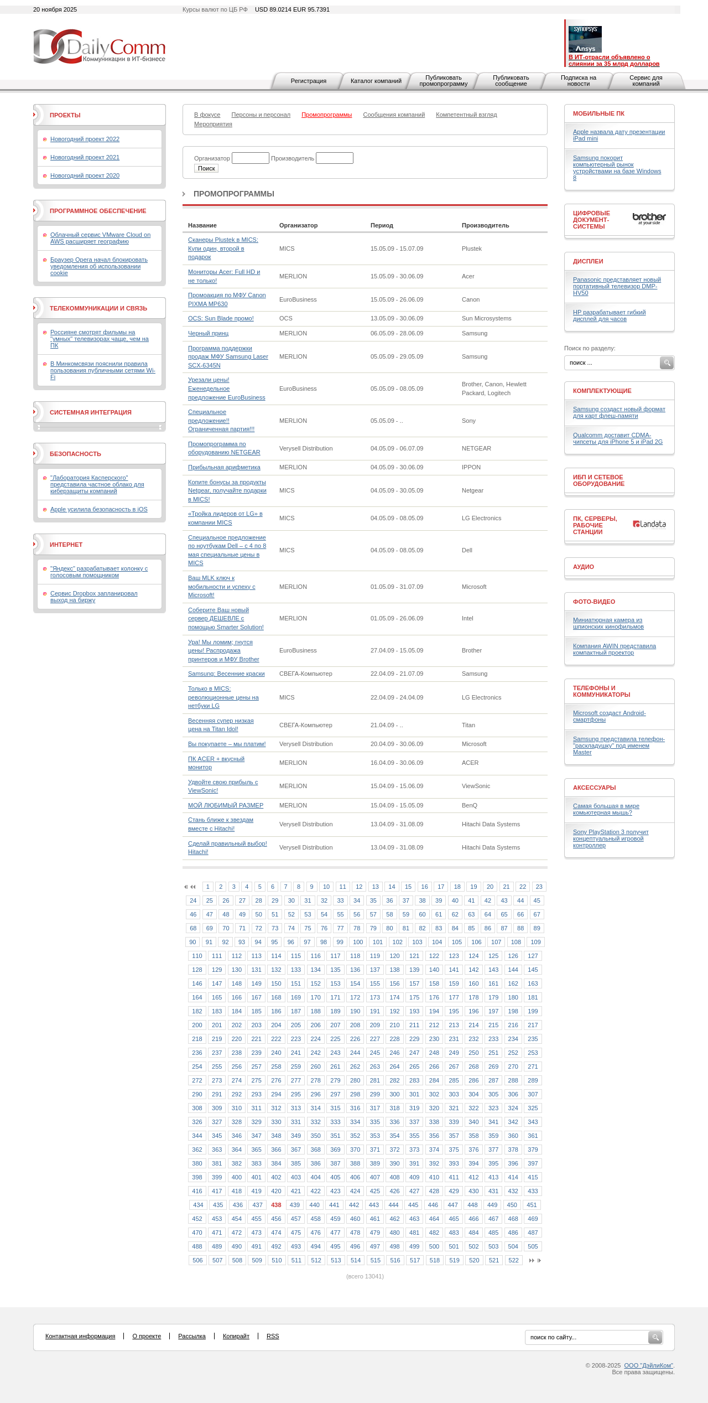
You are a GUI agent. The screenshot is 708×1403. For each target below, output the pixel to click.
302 (434, 1094)
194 (434, 1011)
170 (316, 997)
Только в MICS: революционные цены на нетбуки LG (223, 697)
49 (242, 914)
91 (209, 942)
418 (237, 1191)
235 (533, 1039)
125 (493, 955)
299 (375, 1094)
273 (217, 1080)
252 (513, 1052)
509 (257, 1260)
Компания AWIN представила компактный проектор (614, 649)
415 (533, 1177)
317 (375, 1108)
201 (217, 1025)
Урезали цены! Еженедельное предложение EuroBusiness (227, 388)
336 (394, 1122)
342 (513, 1122)
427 (414, 1191)
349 (296, 1135)
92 (225, 942)
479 (375, 1232)
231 (454, 1039)
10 (326, 886)
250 (473, 1052)
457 (296, 1218)
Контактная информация (80, 1336)
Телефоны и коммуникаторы (602, 691)
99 (340, 942)
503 (493, 1246)
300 (394, 1094)
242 (316, 1052)
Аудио (583, 566)
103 (417, 942)
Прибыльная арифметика (224, 467)
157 (414, 983)
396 (513, 1163)
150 (276, 983)
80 (389, 928)
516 (395, 1260)
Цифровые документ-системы (591, 220)
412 (473, 1177)
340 (473, 1122)
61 (438, 914)
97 (307, 942)
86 (488, 928)
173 (375, 997)
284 (434, 1080)
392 (434, 1163)
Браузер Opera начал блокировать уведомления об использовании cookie (99, 266)
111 (217, 955)
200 (197, 1025)
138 (394, 969)
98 (323, 942)
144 (513, 969)
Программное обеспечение (98, 211)
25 (209, 900)
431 (493, 1191)
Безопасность (75, 454)
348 (276, 1135)
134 (316, 969)
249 (454, 1052)
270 (513, 1066)
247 (414, 1052)
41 (471, 900)
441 (334, 1205)
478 (355, 1232)
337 (414, 1122)
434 (198, 1205)
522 (514, 1260)
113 (256, 955)
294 (276, 1094)
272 (197, 1080)
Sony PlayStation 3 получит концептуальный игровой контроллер (611, 838)
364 (237, 1149)
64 (488, 914)
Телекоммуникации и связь (98, 308)
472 (237, 1232)
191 (375, 1011)
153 (335, 983)
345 (217, 1135)
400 (237, 1177)
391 (414, 1163)
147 (217, 983)
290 (197, 1094)
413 (493, 1177)
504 (513, 1246)
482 (434, 1232)
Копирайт (236, 1336)
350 (316, 1135)
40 (455, 900)
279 (335, 1080)
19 (473, 886)
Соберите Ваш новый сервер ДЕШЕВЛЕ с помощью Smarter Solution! (226, 618)
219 (217, 1039)
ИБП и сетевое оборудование (598, 480)
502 (473, 1246)
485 (493, 1232)
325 (533, 1108)
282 (394, 1080)
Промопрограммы (234, 193)
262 (355, 1066)
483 (454, 1232)
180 (513, 997)
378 (513, 1149)
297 (335, 1094)
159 (454, 983)
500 (434, 1246)
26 (225, 900)
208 (355, 1025)
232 (473, 1039)
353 (375, 1135)
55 (340, 914)
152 (316, 983)
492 (276, 1246)
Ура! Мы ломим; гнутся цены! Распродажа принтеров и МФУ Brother (223, 650)
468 (513, 1218)
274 (237, 1080)
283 (414, 1080)
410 (434, 1177)
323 (493, 1108)
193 (414, 1011)
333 (335, 1122)
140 (434, 969)
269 (493, 1066)
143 (493, 969)
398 (197, 1177)
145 (533, 969)
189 (335, 1011)
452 (197, 1218)
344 (197, 1135)
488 (197, 1246)
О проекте (146, 1336)
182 (197, 1011)
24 (193, 900)
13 (375, 886)
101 (378, 942)
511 (296, 1260)
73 (275, 928)
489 (217, 1246)
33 (340, 900)
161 (493, 983)
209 (375, 1025)
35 (373, 900)
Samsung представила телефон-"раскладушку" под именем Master (619, 745)
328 (237, 1122)
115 (296, 955)
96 (291, 942)
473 (256, 1232)
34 (356, 900)
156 (394, 983)
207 (335, 1025)
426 (394, 1191)
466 (473, 1218)
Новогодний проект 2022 (84, 139)
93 (241, 942)
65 (504, 914)
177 (454, 997)
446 (433, 1205)
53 (307, 914)
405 (335, 1177)
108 (516, 942)
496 (355, 1246)
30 (291, 900)
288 (513, 1080)
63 (471, 914)
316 (355, 1108)
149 (256, 983)
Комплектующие (602, 390)
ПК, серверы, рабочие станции (595, 525)
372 (394, 1149)
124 (473, 955)
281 (375, 1080)
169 (296, 997)
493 (296, 1246)
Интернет (66, 544)
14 (391, 886)
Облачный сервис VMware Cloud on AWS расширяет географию (100, 238)
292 (237, 1094)
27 (242, 900)
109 (535, 942)
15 (408, 886)
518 (435, 1260)
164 (197, 997)
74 (291, 928)
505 (533, 1246)
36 (389, 900)
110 (197, 955)
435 (218, 1205)
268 (473, 1066)
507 (217, 1260)
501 (454, 1246)
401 (256, 1177)
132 (276, 969)
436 (238, 1205)
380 (197, 1163)
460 (355, 1218)
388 (355, 1163)
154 (355, 983)
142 (473, 969)
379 (533, 1149)
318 (394, 1108)
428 (434, 1191)
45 (537, 900)
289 (533, 1080)
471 (217, 1232)
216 (513, 1025)
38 (422, 900)
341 (493, 1122)
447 (452, 1205)
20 (490, 886)
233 (493, 1039)
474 (276, 1232)
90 (192, 942)
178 (473, 997)
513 (336, 1260)
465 (454, 1218)
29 (275, 900)
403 (296, 1177)
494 (316, 1246)
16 (424, 886)
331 (296, 1122)
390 (394, 1163)
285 (454, 1080)
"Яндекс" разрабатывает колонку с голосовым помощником (99, 571)
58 (389, 914)
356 (434, 1135)
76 (324, 928)
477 (335, 1232)
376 (473, 1149)
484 (473, 1232)
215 (493, 1025)
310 (237, 1108)
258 (276, 1066)
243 (335, 1052)
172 (355, 997)
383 (256, 1163)
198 (513, 1011)
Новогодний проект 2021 (84, 157)
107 (496, 942)
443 (374, 1205)
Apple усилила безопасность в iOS (99, 509)
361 (533, 1135)
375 (454, 1149)
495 (335, 1246)
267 (454, 1066)
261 (335, 1066)
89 (537, 928)
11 (343, 886)
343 (533, 1122)
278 (316, 1080)
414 (513, 1177)
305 (493, 1094)
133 (296, 969)
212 (434, 1025)
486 (513, 1232)
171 (335, 997)
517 (415, 1260)
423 (335, 1191)
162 (513, 983)
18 (457, 886)
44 (520, 900)
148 (237, 983)
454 (237, 1218)
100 (358, 942)
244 (355, 1052)
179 (493, 997)
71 (242, 928)
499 (414, 1246)
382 (237, 1163)
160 (473, 983)
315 (335, 1108)
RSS (273, 1336)
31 (307, 900)
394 (473, 1163)
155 (375, 983)
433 (533, 1191)
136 (355, 969)
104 (437, 942)
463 (414, 1218)
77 (340, 928)
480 (394, 1232)
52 (291, 914)
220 (237, 1039)
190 (355, 1011)
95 (274, 942)
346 (237, 1135)
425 (375, 1191)
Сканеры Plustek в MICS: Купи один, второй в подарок (223, 248)
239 (256, 1052)
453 (217, 1218)
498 (394, 1246)
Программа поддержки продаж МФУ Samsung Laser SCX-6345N (228, 357)
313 (296, 1108)
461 (375, 1218)
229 (414, 1039)
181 (533, 997)
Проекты (65, 115)
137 (375, 969)
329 (256, 1122)
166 (237, 997)
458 (316, 1218)
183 (217, 1011)
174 (394, 997)
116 (316, 955)
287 (493, 1080)
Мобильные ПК (598, 113)
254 (197, 1066)
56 (356, 914)
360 (513, 1135)
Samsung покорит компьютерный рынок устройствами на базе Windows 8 (617, 167)
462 (394, 1218)
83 (438, 928)
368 (316, 1149)
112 (237, 955)
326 (197, 1122)
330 (276, 1122)
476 (316, 1232)
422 (316, 1191)
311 (256, 1108)
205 (296, 1025)
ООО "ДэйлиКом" (648, 1365)
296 (316, 1094)
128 (197, 969)
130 (237, 969)
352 (355, 1135)
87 (504, 928)
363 (217, 1149)
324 (513, 1108)
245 (375, 1052)
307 (533, 1094)
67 (537, 914)
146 (197, 983)
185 (256, 1011)
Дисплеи (588, 261)
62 (455, 914)
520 (474, 1260)
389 (375, 1163)
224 (316, 1039)
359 (493, 1135)
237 (217, 1052)
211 (414, 1025)
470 (197, 1232)
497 (375, 1246)
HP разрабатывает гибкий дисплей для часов (609, 315)
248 (434, 1052)
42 (488, 900)
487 (533, 1232)
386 (316, 1163)
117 (335, 955)
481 (414, 1232)
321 (454, 1108)
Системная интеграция (91, 412)
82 (422, 928)
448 (472, 1205)
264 (394, 1066)
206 (316, 1025)
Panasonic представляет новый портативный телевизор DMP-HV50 (617, 286)
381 (217, 1163)
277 (296, 1080)
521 (494, 1260)
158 (434, 983)
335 (375, 1122)
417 (217, 1191)
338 (434, 1122)
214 (473, 1025)
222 (276, 1039)
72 (259, 928)
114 (276, 955)
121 (414, 955)
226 (355, 1039)
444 (393, 1205)
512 (316, 1260)
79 (373, 928)
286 (473, 1080)
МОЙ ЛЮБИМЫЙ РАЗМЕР (225, 805)
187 (296, 1011)
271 (533, 1066)
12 (359, 886)
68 (193, 928)
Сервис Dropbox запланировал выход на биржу (94, 596)
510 (277, 1260)
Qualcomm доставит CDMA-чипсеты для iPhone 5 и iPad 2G (618, 438)
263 (375, 1066)
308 (197, 1108)
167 (256, 997)
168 (276, 997)
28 (259, 900)
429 (454, 1191)
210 (394, 1025)
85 (471, 928)
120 (394, 955)
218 (197, 1039)
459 (335, 1218)
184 (237, 1011)
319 (414, 1108)
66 (520, 914)
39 (438, 900)
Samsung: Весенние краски (226, 673)
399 (217, 1177)
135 (335, 969)
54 (324, 914)
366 (276, 1149)
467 (493, 1218)
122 (434, 955)
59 (406, 914)
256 (237, 1066)
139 (414, 969)
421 (296, 1191)
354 (394, 1135)
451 (532, 1205)
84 (455, 928)
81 (406, 928)
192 (394, 1011)
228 (394, 1039)
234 (513, 1039)
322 (473, 1108)
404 (316, 1177)
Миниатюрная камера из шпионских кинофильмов (608, 623)
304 (473, 1094)
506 (197, 1260)
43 (504, 900)
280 (355, 1080)
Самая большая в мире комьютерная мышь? (606, 809)
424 (355, 1191)
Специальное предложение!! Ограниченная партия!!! (221, 420)
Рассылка (192, 1336)
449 (492, 1205)
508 (237, 1260)
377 (493, 1149)
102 (398, 942)
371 (375, 1149)
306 (513, 1094)
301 (414, 1094)
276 (276, 1080)
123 (454, 955)
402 (276, 1177)
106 (476, 942)
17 (441, 886)
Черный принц (208, 333)
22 (522, 886)
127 (533, 955)
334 (355, 1122)
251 (493, 1052)
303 (454, 1094)
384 (276, 1163)
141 (454, 969)
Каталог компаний (376, 80)
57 (373, 914)
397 (533, 1163)
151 (296, 983)
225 (335, 1039)
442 (354, 1205)
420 (276, 1191)
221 (256, 1039)
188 (316, 1011)
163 (533, 983)
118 (355, 955)
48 (225, 914)
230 (434, 1039)
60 (422, 914)
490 (237, 1246)
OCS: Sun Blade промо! (221, 318)
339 (454, 1122)
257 (256, 1066)
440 (315, 1205)
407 (375, 1177)
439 (295, 1205)
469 (533, 1218)
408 (394, 1177)
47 (209, 914)
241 (296, 1052)
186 (276, 1011)
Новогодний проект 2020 (84, 175)
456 (276, 1218)
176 (434, 997)
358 (473, 1135)
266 (434, 1066)
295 (296, 1094)
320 (434, 1108)
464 (434, 1218)
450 (512, 1205)
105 (457, 942)
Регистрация (308, 80)
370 (355, 1149)
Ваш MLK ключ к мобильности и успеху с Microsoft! (222, 586)
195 (454, 1011)
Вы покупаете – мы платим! (227, 744)
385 (296, 1163)
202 (237, 1025)
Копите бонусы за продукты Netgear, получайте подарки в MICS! (227, 491)
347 (256, 1135)
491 (256, 1246)
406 (355, 1177)
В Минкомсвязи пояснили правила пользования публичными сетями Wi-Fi (102, 370)
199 (533, 1011)
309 (217, 1108)
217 (533, 1025)
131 (256, 969)
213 (454, 1025)
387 (335, 1163)
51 (275, 914)
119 (375, 955)
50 (259, 914)
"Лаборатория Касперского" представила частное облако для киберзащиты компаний (97, 484)
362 (197, 1149)
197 (493, 1011)
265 (414, 1066)
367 (296, 1149)
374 (434, 1149)
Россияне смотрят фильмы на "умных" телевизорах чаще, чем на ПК (99, 339)
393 (454, 1163)
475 (296, 1232)
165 (217, 997)
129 (217, 969)
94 (258, 942)
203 (256, 1025)
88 (520, 928)
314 (316, 1108)
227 (375, 1039)
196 (473, 1011)
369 (335, 1149)
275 (256, 1080)
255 (217, 1066)
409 (414, 1177)
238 (237, 1052)
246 (394, 1052)
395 (493, 1163)
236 (197, 1052)
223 (296, 1039)
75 (307, 928)
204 (276, 1025)
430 (473, 1191)
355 (414, 1135)
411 (454, 1177)
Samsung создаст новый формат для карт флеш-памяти (619, 412)
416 (197, 1191)
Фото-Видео (594, 601)
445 (413, 1205)
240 (276, 1052)
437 (257, 1205)
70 (225, 928)
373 (414, 1149)
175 (414, 997)
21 (506, 886)
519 (454, 1260)
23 (539, 886)
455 (256, 1218)
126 (513, 955)
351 (335, 1135)
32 (324, 900)
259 (296, 1066)
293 (256, 1094)
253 (533, 1052)
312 (276, 1108)
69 (209, 928)
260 (316, 1066)
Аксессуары (594, 787)
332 (316, 1122)
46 (193, 914)
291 (217, 1094)
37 (406, 900)
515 (376, 1260)
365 (256, 1149)
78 (356, 928)
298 (355, 1094)
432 (513, 1191)
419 (256, 1191)
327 (217, 1122)
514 (356, 1260)
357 (454, 1135)
